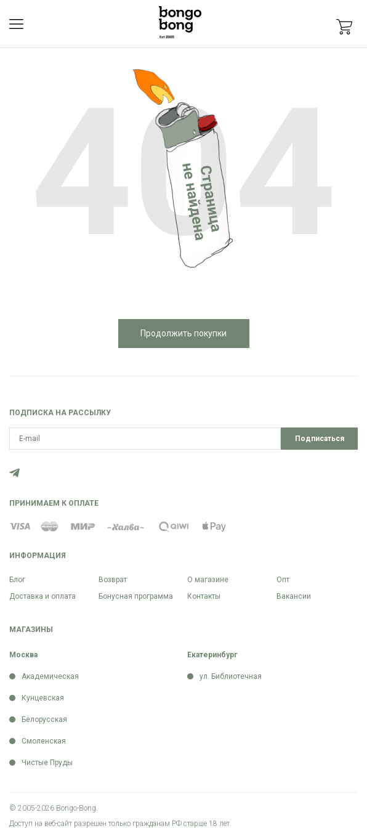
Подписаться (319, 438)
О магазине (207, 579)
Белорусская (44, 719)
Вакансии (293, 596)
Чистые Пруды (47, 762)
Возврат (113, 579)
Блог (17, 579)
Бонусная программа (136, 596)
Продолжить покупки (183, 333)
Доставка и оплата (42, 596)
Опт (282, 579)
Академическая (50, 676)
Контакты (203, 596)
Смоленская (44, 741)
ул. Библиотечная (231, 676)
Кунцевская (43, 698)
